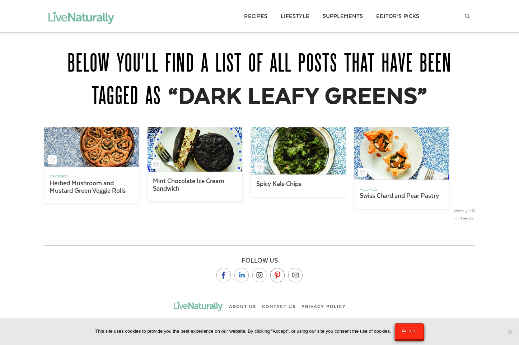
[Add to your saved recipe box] (52, 159)
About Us (242, 306)
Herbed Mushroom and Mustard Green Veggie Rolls (88, 187)
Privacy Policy (323, 306)
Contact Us (279, 306)
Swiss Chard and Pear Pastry (399, 195)
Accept (409, 330)
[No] (510, 331)
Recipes (58, 176)
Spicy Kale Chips (278, 183)
